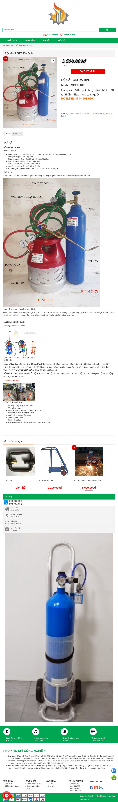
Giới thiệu (12, 40)
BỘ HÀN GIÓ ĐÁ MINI (24, 45)
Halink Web (94, 799)
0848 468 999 (50, 34)
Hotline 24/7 (74, 784)
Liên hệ (61, 40)
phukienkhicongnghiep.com (105, 796)
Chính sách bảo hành (34, 784)
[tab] (8, 134)
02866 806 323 (75, 791)
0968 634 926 (67, 34)
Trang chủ (8, 45)
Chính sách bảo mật (12, 786)
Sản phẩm (30, 40)
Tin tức (46, 40)
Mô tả (8, 134)
